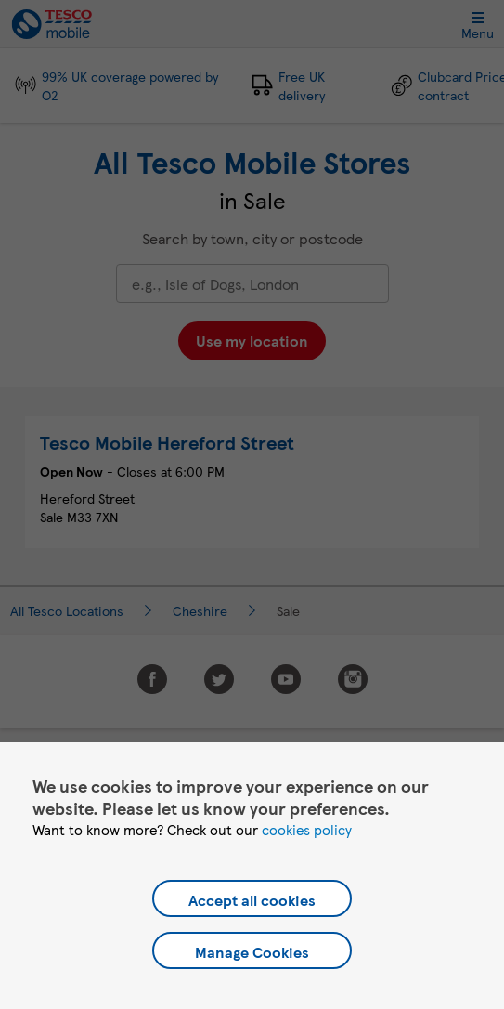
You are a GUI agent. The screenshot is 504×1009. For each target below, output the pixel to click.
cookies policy (307, 829)
